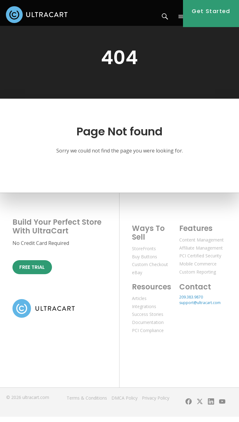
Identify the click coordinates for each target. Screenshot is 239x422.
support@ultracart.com (200, 308)
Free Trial (32, 272)
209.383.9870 (191, 302)
